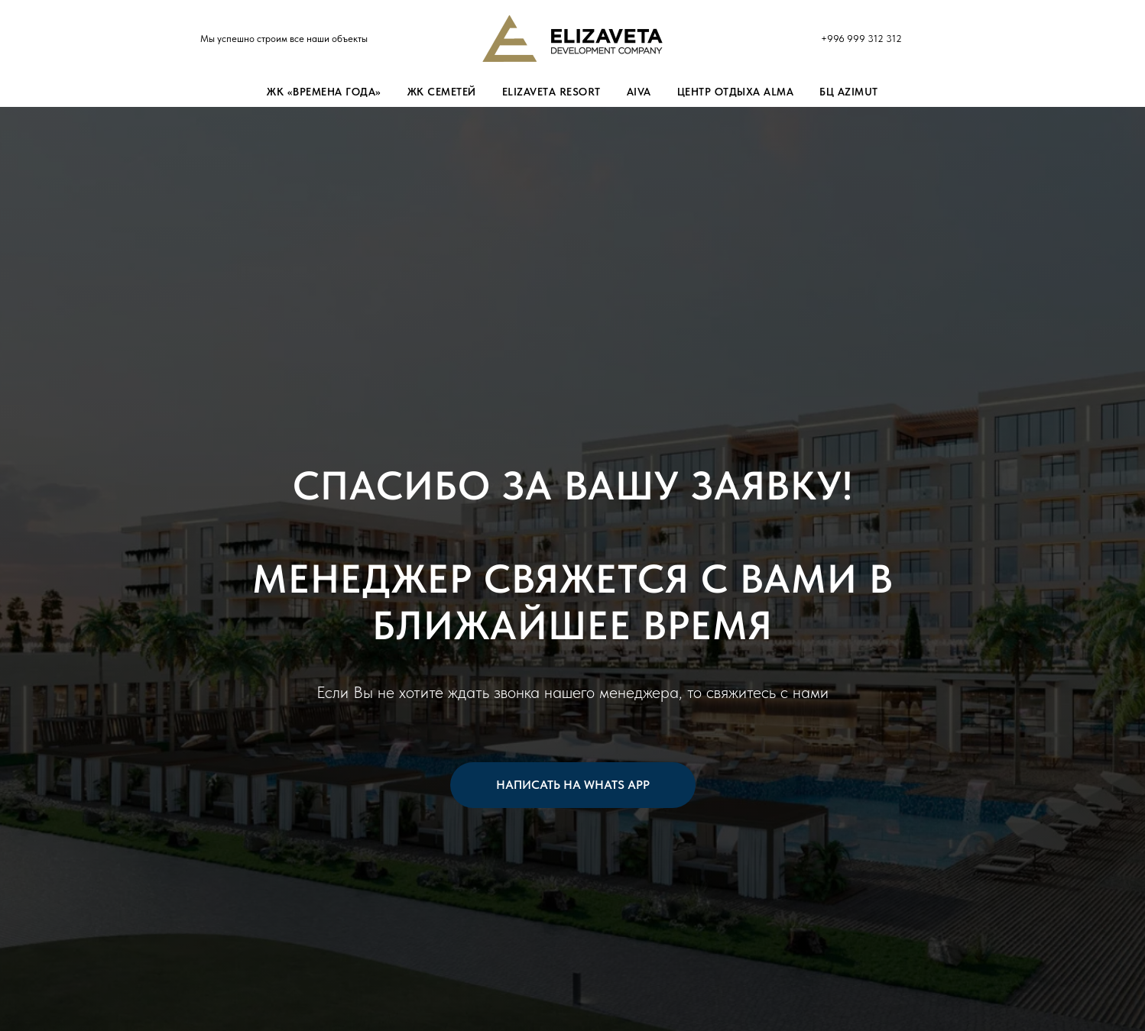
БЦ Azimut (848, 92)
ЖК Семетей (441, 92)
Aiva (639, 92)
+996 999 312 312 (861, 38)
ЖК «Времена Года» (324, 92)
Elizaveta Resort (551, 92)
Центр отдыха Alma (735, 92)
